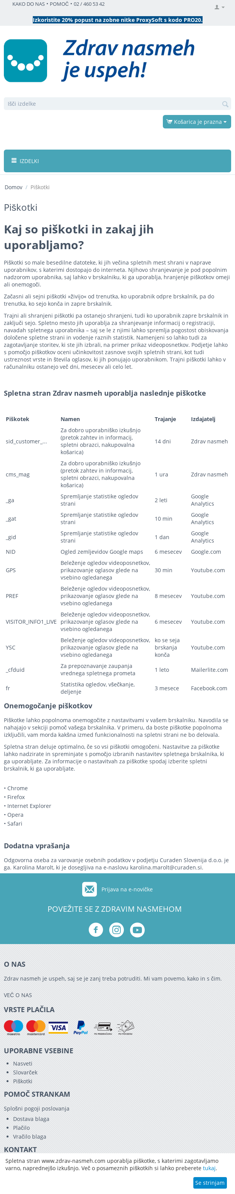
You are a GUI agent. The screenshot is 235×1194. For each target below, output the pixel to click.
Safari (14, 823)
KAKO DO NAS (28, 4)
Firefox (16, 797)
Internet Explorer (29, 805)
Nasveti (22, 1063)
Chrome (17, 788)
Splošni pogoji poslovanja (36, 1108)
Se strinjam (210, 1182)
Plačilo (21, 1127)
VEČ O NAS (18, 995)
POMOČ (59, 4)
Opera (15, 814)
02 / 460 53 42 (89, 4)
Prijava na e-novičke (127, 889)
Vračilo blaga (29, 1136)
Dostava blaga (31, 1118)
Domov (13, 187)
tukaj (209, 1168)
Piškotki (22, 1081)
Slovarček (25, 1072)
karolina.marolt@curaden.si (166, 867)
